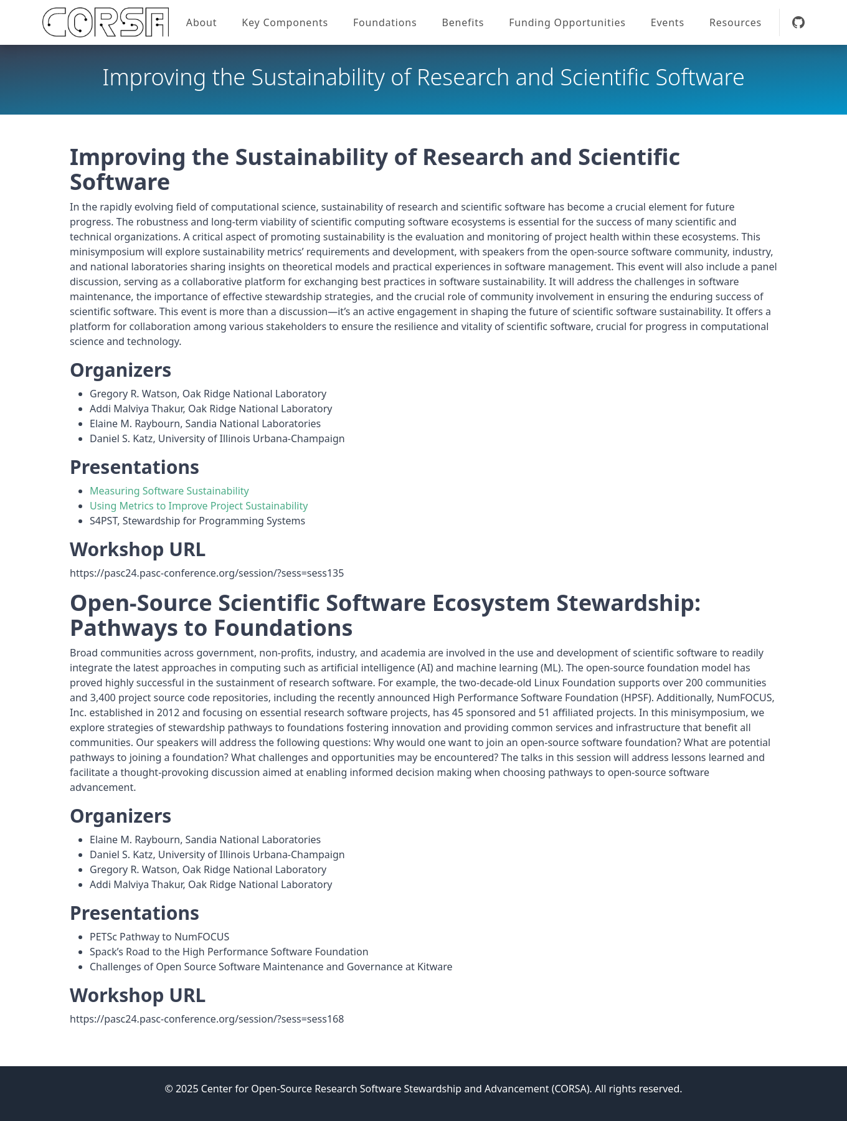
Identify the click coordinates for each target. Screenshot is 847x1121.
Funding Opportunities (567, 22)
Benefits (463, 22)
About (201, 22)
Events (667, 22)
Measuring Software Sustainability (169, 491)
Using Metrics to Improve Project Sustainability (199, 506)
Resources (735, 22)
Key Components (285, 22)
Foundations (385, 22)
